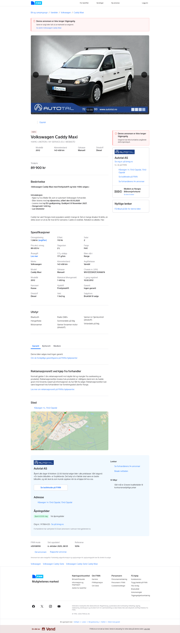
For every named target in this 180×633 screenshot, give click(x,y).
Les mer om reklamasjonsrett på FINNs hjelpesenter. (53, 389)
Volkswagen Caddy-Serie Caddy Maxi (82, 564)
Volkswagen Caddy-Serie (53, 564)
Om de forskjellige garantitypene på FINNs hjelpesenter (54, 358)
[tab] (36, 344)
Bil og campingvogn (39, 12)
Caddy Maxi (79, 12)
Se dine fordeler (129, 194)
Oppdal (42, 122)
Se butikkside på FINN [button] (50, 487)
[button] (36, 75)
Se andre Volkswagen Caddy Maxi (48, 28)
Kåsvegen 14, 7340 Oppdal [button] (45, 408)
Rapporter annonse (58, 552)
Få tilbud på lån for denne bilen (128, 209)
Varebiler (54, 12)
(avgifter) (42, 240)
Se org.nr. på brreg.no (125, 161)
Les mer (34, 256)
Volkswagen (66, 12)
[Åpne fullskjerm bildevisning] (90, 74)
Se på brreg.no (59, 524)
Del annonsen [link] (38, 552)
